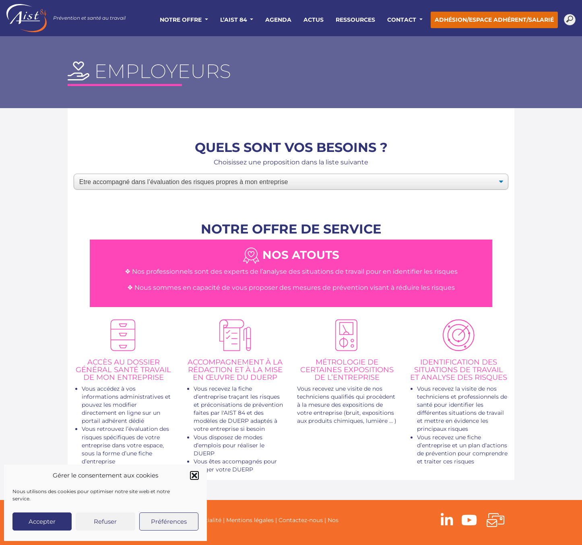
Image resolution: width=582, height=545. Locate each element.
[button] (194, 475)
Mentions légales (250, 520)
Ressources (355, 19)
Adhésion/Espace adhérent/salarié (494, 19)
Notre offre (181, 19)
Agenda (278, 19)
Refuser (105, 521)
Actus (313, 19)
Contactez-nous (301, 520)
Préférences (169, 521)
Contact (402, 19)
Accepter (42, 521)
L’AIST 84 (234, 19)
